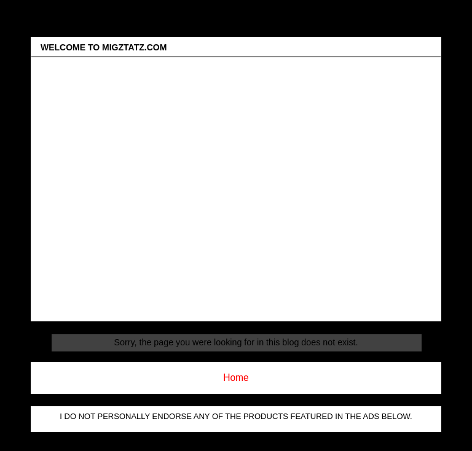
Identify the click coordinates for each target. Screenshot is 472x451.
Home (236, 377)
